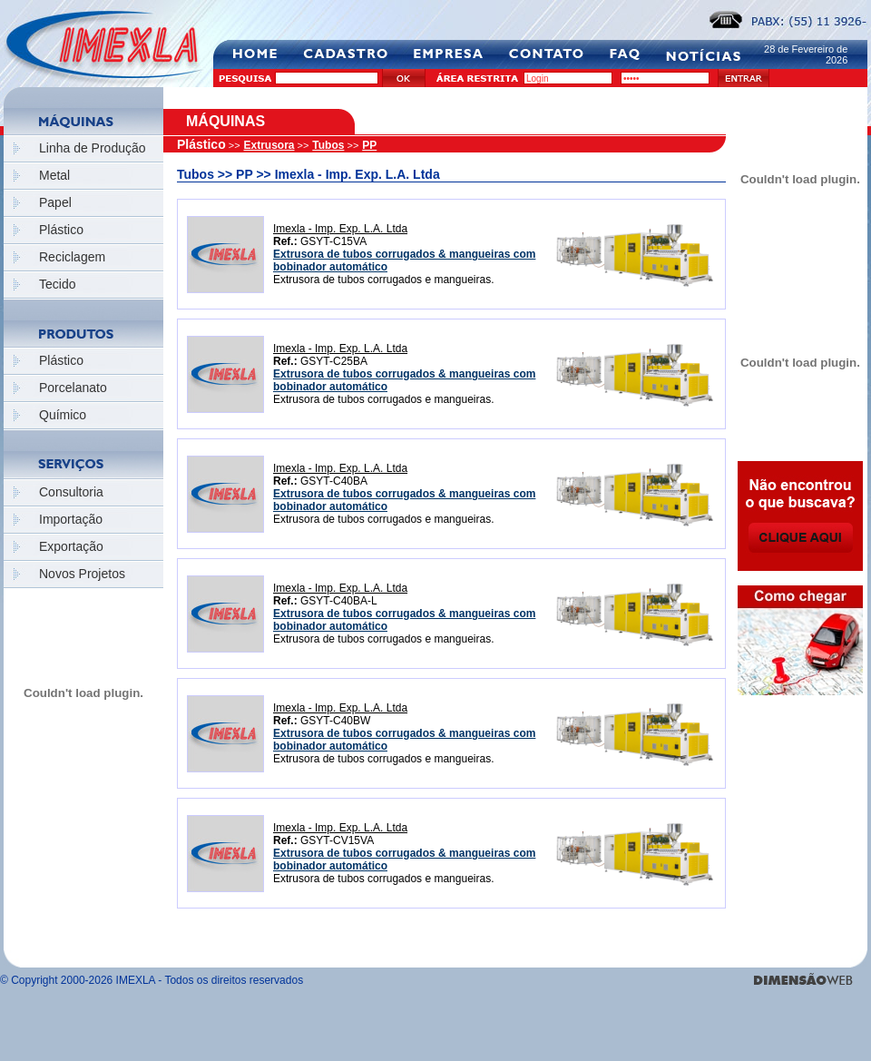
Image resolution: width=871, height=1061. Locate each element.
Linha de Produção (92, 148)
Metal (54, 175)
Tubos (328, 145)
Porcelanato (73, 387)
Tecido (57, 284)
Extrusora (269, 145)
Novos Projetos (82, 573)
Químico (62, 415)
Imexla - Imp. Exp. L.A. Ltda (340, 228)
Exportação (71, 546)
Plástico (61, 229)
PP (369, 145)
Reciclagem (72, 257)
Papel (55, 202)
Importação (71, 519)
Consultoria (71, 492)
